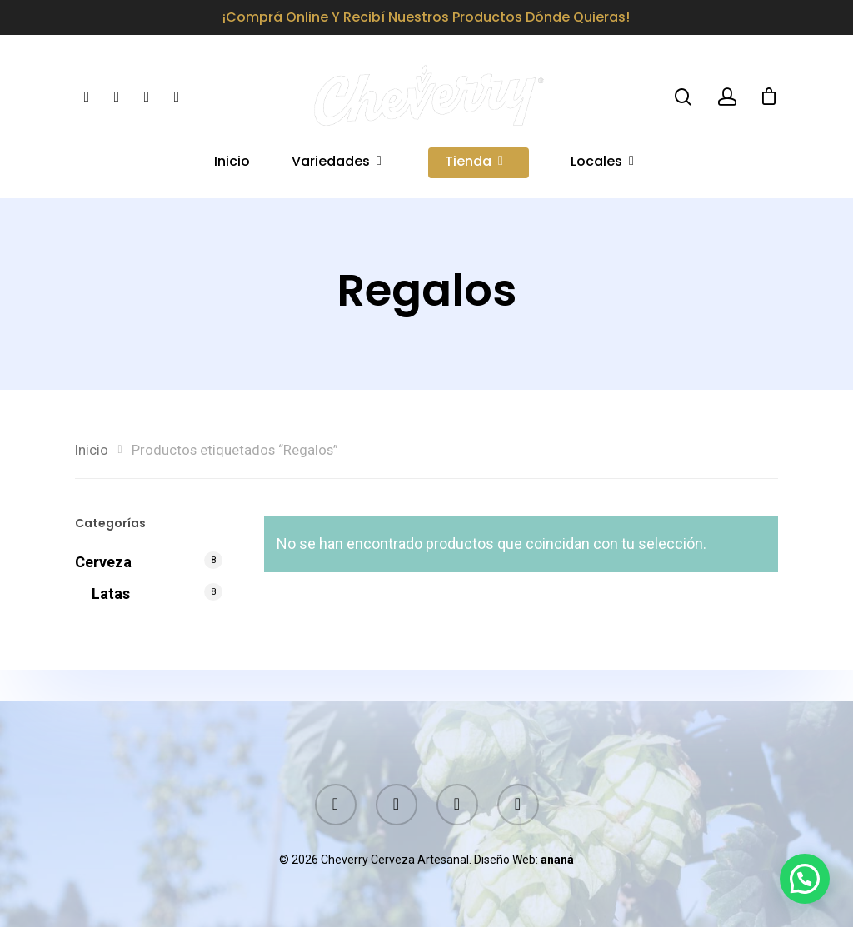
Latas (111, 593)
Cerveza (103, 562)
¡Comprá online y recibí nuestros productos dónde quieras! (426, 17)
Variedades (337, 173)
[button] (805, 879)
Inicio (232, 173)
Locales (603, 173)
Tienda (475, 173)
